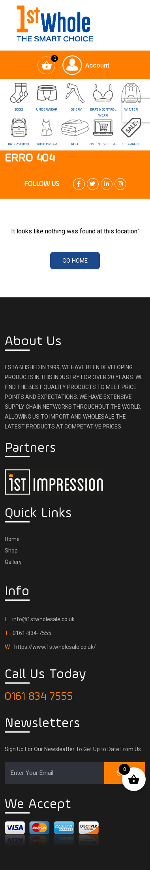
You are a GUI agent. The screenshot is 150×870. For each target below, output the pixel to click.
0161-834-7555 (32, 633)
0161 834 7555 (39, 697)
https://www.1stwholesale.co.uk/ (55, 647)
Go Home (75, 260)
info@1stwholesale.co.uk (43, 619)
